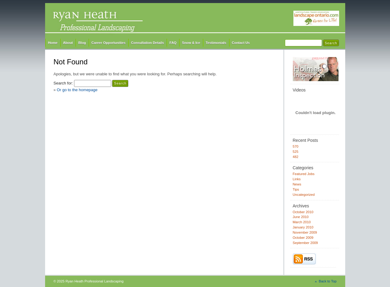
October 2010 (303, 212)
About (68, 43)
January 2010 (303, 227)
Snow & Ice (191, 43)
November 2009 (305, 232)
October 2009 (303, 237)
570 (296, 146)
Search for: (63, 83)
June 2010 (301, 217)
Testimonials (216, 43)
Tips (296, 189)
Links (297, 179)
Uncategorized (304, 194)
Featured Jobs (304, 174)
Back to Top (327, 281)
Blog (82, 43)
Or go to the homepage (77, 90)
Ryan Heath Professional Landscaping (195, 20)
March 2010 (302, 222)
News (297, 184)
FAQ (172, 43)
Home (53, 43)
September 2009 (305, 243)
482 (296, 157)
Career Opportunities (108, 43)
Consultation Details (147, 43)
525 (296, 151)
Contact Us (241, 43)
